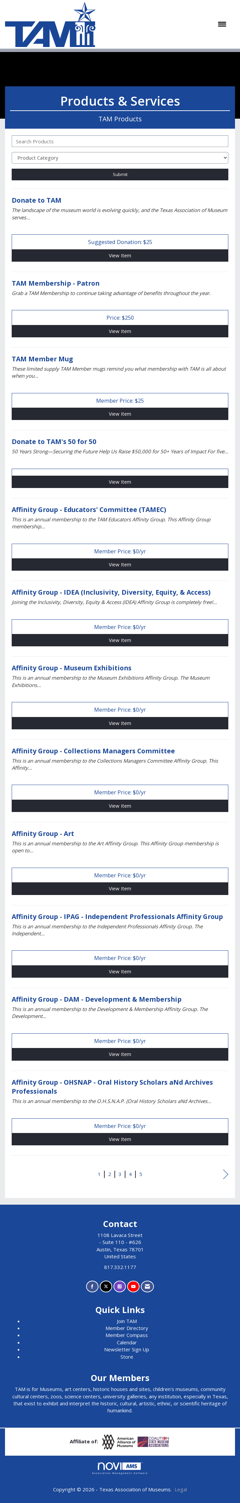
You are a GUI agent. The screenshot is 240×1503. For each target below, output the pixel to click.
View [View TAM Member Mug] (120, 413)
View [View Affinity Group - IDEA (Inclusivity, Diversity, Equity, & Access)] (120, 640)
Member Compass (126, 1335)
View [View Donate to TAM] (120, 255)
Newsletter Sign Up (126, 1349)
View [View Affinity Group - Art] (120, 888)
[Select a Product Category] (120, 158)
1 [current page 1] (99, 1174)
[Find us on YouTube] (133, 1286)
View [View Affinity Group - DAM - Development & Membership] (120, 1054)
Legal (181, 1489)
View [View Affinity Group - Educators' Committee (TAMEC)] (120, 564)
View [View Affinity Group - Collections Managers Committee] (120, 805)
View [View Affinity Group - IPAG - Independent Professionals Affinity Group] (120, 971)
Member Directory (126, 1328)
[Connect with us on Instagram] (119, 1286)
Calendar (127, 1342)
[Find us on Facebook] (92, 1286)
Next (225, 1175)
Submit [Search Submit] (120, 174)
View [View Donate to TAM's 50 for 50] (120, 481)
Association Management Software (120, 1468)
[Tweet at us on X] (106, 1286)
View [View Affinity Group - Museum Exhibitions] (120, 723)
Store (127, 1356)
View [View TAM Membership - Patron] (120, 331)
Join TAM (127, 1321)
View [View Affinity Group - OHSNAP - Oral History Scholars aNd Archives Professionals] (120, 1139)
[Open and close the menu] (164, 24)
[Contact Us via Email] (147, 1286)
